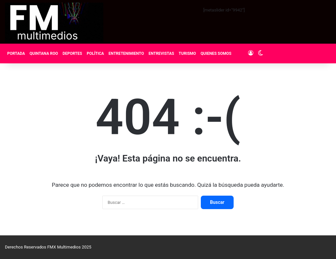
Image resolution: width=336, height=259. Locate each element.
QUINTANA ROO (44, 53)
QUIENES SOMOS (215, 53)
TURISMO (187, 53)
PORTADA (16, 53)
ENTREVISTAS (161, 53)
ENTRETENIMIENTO (126, 53)
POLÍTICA (95, 53)
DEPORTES (72, 53)
